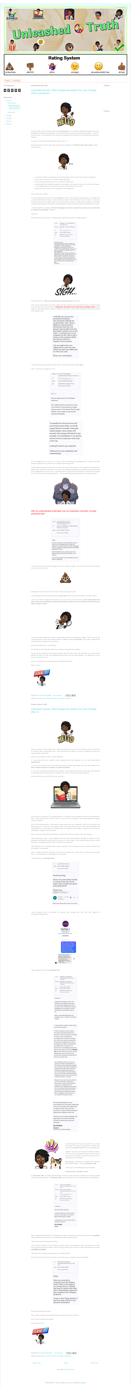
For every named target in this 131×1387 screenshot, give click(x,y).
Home (7, 80)
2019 (8, 121)
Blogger (83, 1383)
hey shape (60, 698)
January (10, 112)
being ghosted (40, 698)
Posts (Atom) (70, 1369)
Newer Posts (37, 1363)
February (11, 103)
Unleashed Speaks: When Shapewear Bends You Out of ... (14, 107)
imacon (69, 1383)
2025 (8, 100)
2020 (8, 118)
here (65, 141)
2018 (8, 124)
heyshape (60, 1356)
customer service (51, 698)
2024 (8, 116)
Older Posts (94, 1363)
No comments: (58, 695)
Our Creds (16, 80)
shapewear (68, 698)
